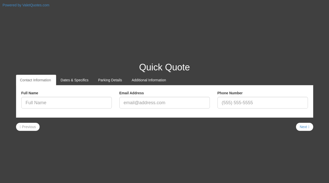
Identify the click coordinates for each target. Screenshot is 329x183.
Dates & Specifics (75, 80)
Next (304, 127)
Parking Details (110, 80)
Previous (28, 127)
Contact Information (36, 80)
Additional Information (149, 80)
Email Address (131, 93)
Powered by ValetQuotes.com (26, 5)
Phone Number (230, 93)
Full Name (29, 93)
